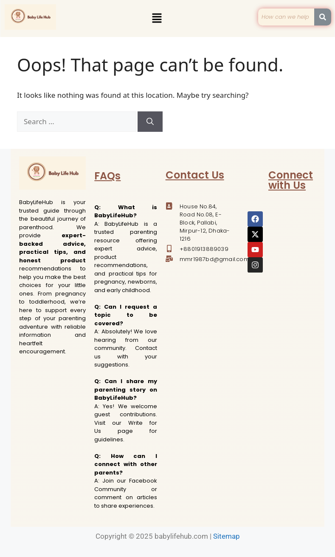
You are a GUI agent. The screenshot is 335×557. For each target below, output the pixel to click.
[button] (157, 18)
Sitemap (226, 536)
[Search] (150, 121)
